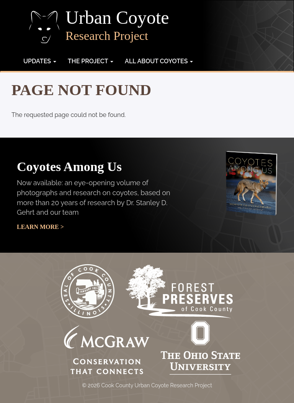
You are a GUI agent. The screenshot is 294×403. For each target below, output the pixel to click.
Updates (39, 61)
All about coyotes (159, 61)
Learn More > (40, 227)
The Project (90, 61)
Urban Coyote (117, 17)
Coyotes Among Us (69, 167)
